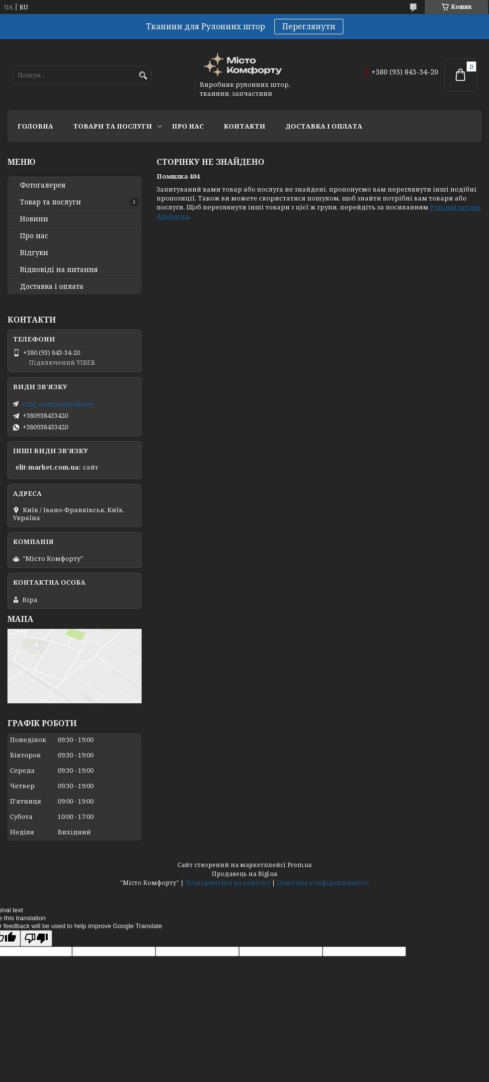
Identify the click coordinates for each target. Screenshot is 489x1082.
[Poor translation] (36, 938)
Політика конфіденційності (323, 883)
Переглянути (308, 26)
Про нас (188, 126)
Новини (34, 218)
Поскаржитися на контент (227, 883)
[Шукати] (143, 75)
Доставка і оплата (323, 126)
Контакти (244, 126)
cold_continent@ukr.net (57, 404)
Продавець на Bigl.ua (244, 874)
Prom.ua (299, 865)
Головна (35, 126)
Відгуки (34, 252)
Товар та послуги (50, 202)
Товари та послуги (112, 126)
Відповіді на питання (59, 269)
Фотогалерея (43, 185)
